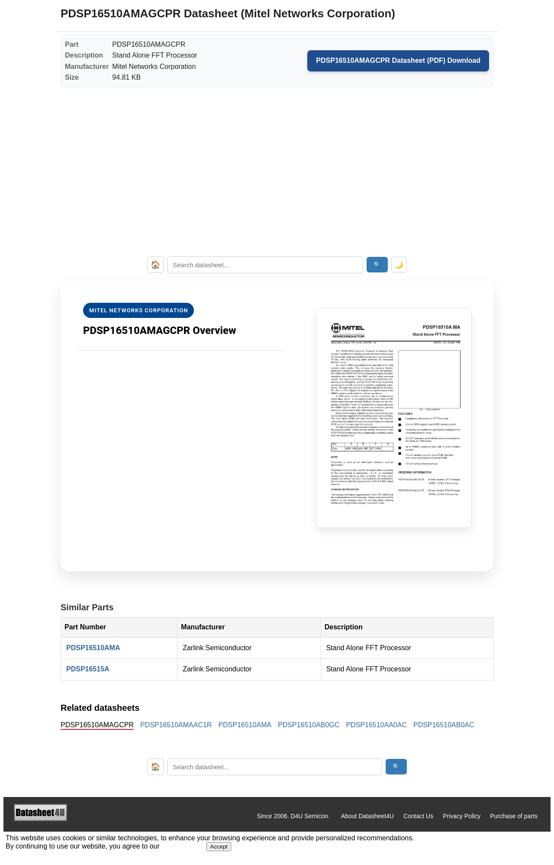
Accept (219, 846)
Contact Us (418, 816)
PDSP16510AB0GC (308, 725)
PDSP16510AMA (93, 647)
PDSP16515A (88, 669)
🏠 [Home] (155, 264)
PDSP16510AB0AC (443, 725)
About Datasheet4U (367, 816)
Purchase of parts (514, 816)
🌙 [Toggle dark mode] (399, 265)
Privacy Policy (461, 816)
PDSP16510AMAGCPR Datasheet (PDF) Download (398, 60)
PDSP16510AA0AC (376, 725)
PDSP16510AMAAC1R (176, 725)
